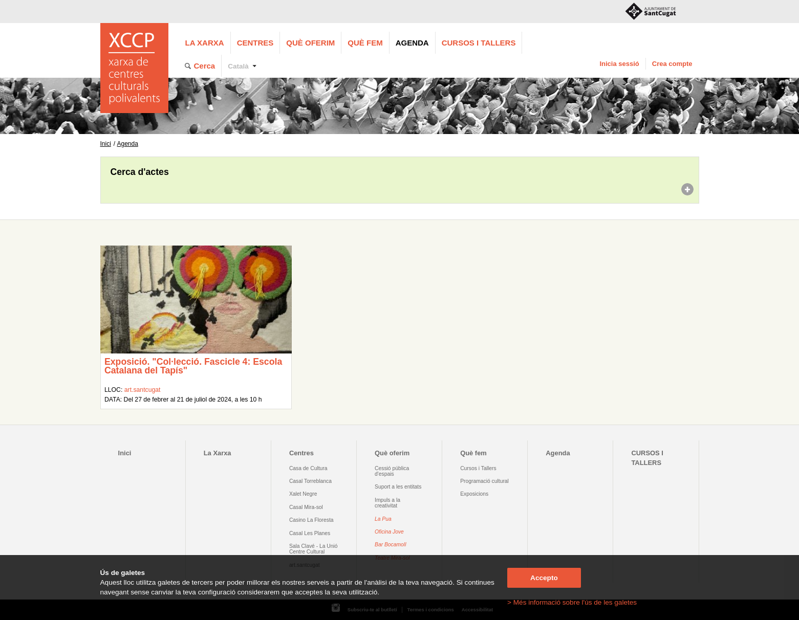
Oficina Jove (389, 532)
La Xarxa (204, 42)
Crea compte (672, 64)
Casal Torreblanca (310, 481)
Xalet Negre (303, 494)
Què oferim (310, 42)
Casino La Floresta (311, 520)
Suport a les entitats (398, 487)
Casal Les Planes (309, 533)
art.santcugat (142, 389)
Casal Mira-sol (306, 507)
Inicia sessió (619, 64)
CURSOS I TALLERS (479, 42)
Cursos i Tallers (478, 468)
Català (238, 66)
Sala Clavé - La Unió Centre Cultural (313, 549)
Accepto (544, 578)
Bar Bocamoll (390, 544)
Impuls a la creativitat (387, 502)
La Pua (383, 519)
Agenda (412, 42)
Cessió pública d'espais (392, 471)
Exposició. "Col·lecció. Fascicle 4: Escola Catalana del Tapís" (193, 366)
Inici (105, 143)
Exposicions (474, 494)
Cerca (204, 65)
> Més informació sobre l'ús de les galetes (572, 602)
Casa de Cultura (308, 468)
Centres (255, 42)
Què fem (365, 42)
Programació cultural (484, 481)
